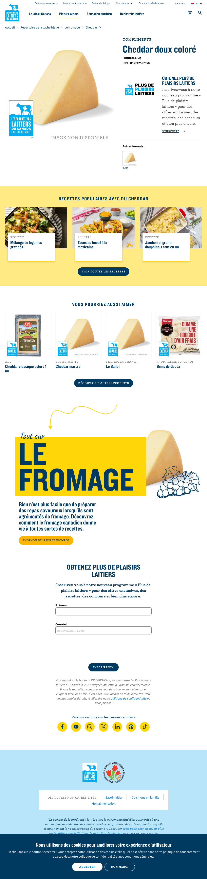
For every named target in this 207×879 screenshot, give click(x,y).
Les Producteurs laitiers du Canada (12, 12)
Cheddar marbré (68, 366)
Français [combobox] (179, 3)
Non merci (120, 866)
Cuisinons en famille (145, 797)
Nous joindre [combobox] (122, 3)
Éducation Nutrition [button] (99, 14)
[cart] (190, 13)
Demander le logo (101, 3)
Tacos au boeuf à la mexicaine (92, 244)
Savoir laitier (114, 797)
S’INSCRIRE (173, 131)
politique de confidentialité (129, 698)
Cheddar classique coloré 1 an (25, 368)
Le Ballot (113, 366)
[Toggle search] (200, 13)
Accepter (87, 866)
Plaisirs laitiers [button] (68, 14)
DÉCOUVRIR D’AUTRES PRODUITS (103, 383)
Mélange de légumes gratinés (26, 244)
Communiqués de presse (151, 3)
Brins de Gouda (168, 366)
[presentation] (103, 649)
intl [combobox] (196, 3)
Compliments (137, 39)
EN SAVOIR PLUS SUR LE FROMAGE (46, 540)
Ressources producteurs (74, 3)
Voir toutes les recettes (103, 271)
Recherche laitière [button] (132, 14)
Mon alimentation (104, 803)
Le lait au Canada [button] (40, 14)
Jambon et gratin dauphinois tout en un (162, 244)
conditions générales (139, 856)
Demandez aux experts (46, 3)
